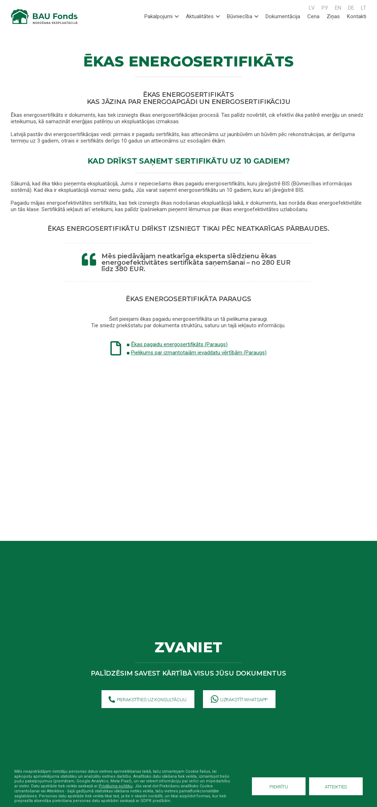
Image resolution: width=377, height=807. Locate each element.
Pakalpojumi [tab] (161, 16)
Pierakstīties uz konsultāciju (148, 700)
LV (312, 8)
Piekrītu (278, 786)
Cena (313, 16)
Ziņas (333, 16)
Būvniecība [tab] (242, 16)
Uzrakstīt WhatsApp (239, 700)
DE (351, 8)
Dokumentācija (283, 16)
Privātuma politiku (116, 786)
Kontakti (356, 16)
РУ (325, 8)
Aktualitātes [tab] (203, 16)
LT (363, 8)
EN (338, 8)
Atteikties (336, 786)
